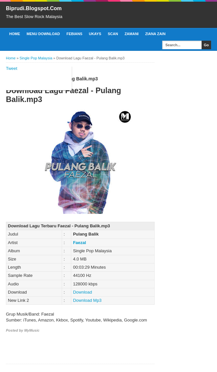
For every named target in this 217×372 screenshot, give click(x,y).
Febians (74, 34)
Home (14, 34)
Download (82, 292)
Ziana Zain (155, 34)
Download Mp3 (87, 300)
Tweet (11, 68)
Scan (113, 34)
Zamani (131, 34)
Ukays (95, 34)
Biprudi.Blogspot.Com (34, 8)
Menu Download (43, 34)
